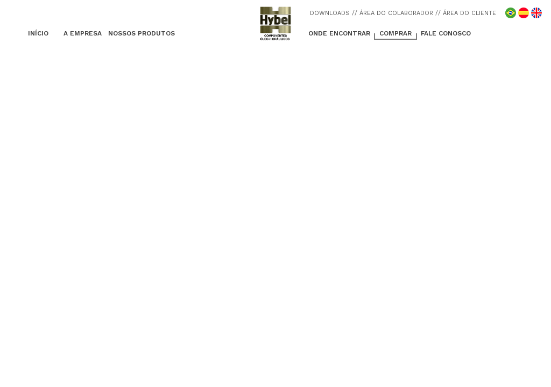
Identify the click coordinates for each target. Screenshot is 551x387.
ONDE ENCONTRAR (339, 33)
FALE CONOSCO (446, 33)
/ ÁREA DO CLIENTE (467, 13)
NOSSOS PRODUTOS (141, 33)
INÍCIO (38, 33)
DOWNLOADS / (332, 13)
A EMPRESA (82, 33)
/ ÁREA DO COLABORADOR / (396, 13)
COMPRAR (395, 33)
